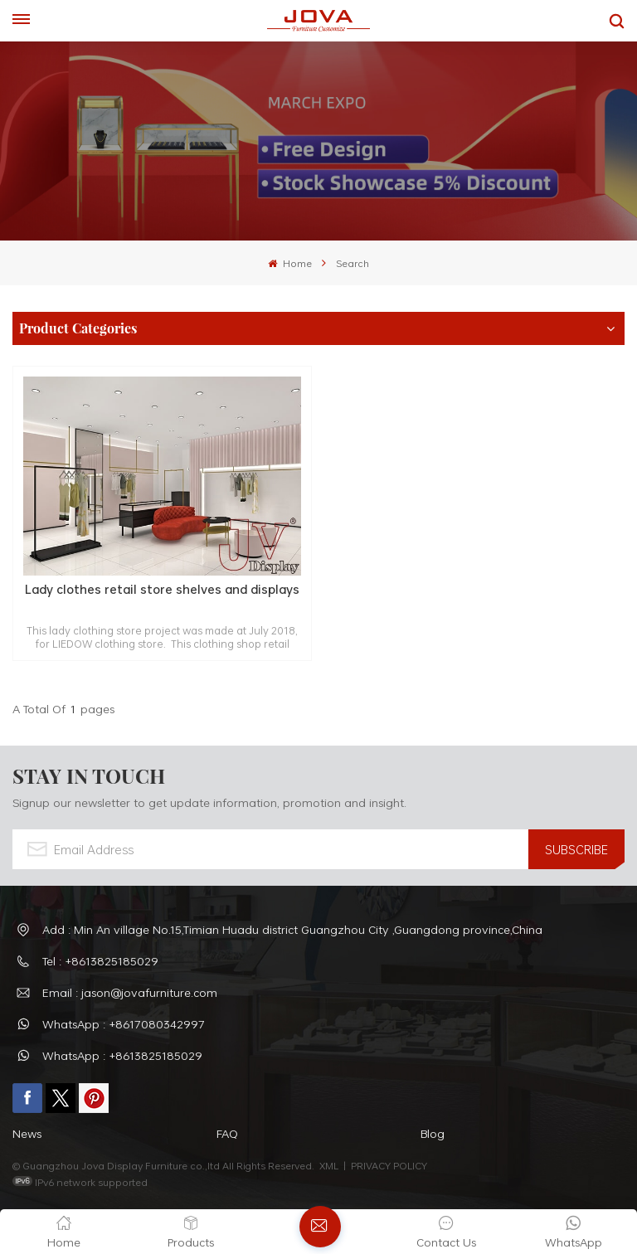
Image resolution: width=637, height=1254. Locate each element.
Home (289, 262)
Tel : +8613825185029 (100, 961)
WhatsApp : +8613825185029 (122, 1055)
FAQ (227, 1133)
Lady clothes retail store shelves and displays (162, 590)
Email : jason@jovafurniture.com (129, 992)
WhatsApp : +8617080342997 (123, 1024)
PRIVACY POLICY (389, 1165)
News (26, 1133)
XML (328, 1165)
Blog (433, 1133)
